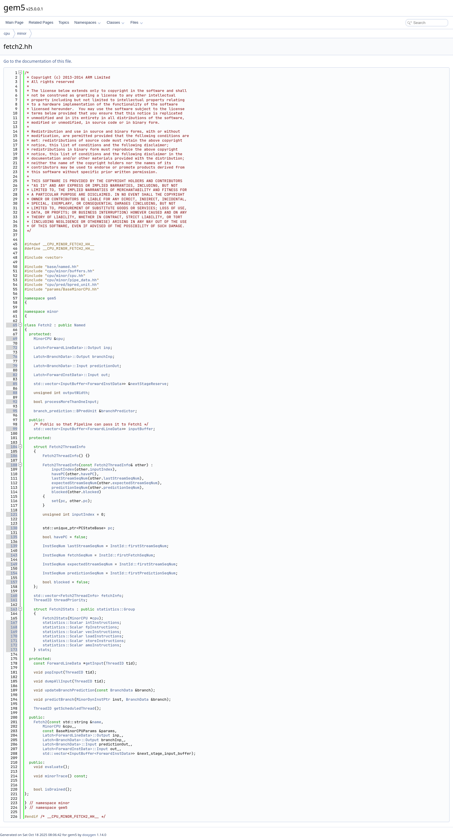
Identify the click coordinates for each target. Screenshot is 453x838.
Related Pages (41, 22)
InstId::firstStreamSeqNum (138, 545)
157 (11, 582)
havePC (58, 473)
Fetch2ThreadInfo (67, 446)
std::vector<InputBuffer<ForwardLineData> (79, 428)
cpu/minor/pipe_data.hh (72, 280)
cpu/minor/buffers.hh (69, 271)
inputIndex (63, 469)
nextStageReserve (149, 383)
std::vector (54, 753)
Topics (63, 22)
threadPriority (69, 599)
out (104, 374)
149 (11, 564)
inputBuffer (140, 428)
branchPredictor (118, 410)
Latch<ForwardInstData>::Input (66, 374)
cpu (7, 33)
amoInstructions (102, 645)
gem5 (51, 298)
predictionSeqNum (70, 487)
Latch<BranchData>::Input (61, 365)
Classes (116, 22)
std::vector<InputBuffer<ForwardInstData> (79, 383)
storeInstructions (105, 640)
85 (11, 383)
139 (11, 545)
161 (11, 599)
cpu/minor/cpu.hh (65, 275)
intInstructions (102, 622)
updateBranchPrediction (69, 690)
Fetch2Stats (61, 609)
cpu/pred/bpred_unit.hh (72, 284)
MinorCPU (42, 338)
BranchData (121, 690)
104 (11, 446)
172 (11, 645)
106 (11, 455)
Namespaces (87, 22)
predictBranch (59, 699)
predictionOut (104, 365)
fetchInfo (111, 595)
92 (11, 401)
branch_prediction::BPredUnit (65, 410)
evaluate (54, 766)
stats (43, 649)
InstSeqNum (53, 545)
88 (11, 392)
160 (11, 595)
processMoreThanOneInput (70, 401)
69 (11, 338)
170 (11, 636)
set (55, 500)
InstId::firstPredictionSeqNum (142, 573)
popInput (54, 672)
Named (80, 325)
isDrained (55, 789)
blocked (60, 491)
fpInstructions (101, 627)
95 (11, 410)
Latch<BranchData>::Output (62, 356)
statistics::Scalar (62, 622)
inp (106, 347)
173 (11, 649)
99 (11, 428)
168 (11, 627)
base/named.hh (61, 266)
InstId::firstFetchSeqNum (126, 555)
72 (11, 347)
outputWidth (75, 392)
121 (11, 514)
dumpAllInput (58, 681)
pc (63, 500)
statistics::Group (116, 609)
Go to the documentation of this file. (37, 61)
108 (11, 465)
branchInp (102, 356)
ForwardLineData (64, 663)
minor (22, 33)
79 (11, 365)
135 (11, 536)
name (96, 721)
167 (11, 622)
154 (11, 573)
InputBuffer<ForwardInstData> (101, 753)
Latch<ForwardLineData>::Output (67, 347)
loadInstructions (104, 636)
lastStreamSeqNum (70, 478)
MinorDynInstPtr (93, 699)
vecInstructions (102, 631)
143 (11, 555)
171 (11, 640)
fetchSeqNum (79, 555)
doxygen (89, 835)
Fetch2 (45, 325)
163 (11, 609)
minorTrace (56, 776)
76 (11, 356)
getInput (94, 663)
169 (11, 631)
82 (11, 374)
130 (11, 528)
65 (11, 325)
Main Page (14, 22)
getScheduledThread (74, 708)
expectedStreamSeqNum (74, 482)
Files (136, 22)
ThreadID (42, 599)
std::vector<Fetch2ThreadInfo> (66, 595)
